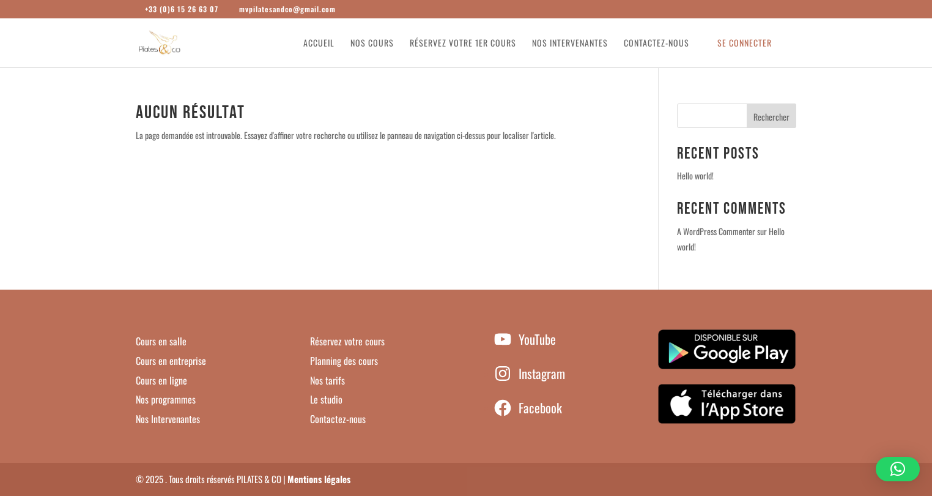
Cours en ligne (161, 380)
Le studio (326, 399)
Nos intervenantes (570, 44)
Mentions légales (318, 479)
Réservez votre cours (347, 341)
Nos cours (372, 44)
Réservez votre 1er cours (463, 44)
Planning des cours (344, 360)
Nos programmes (166, 399)
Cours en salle (161, 341)
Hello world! (695, 175)
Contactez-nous (656, 44)
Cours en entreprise (171, 360)
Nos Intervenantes (168, 418)
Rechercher (771, 116)
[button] (898, 469)
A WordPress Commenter (716, 231)
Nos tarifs (327, 380)
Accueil (319, 44)
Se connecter (744, 44)
